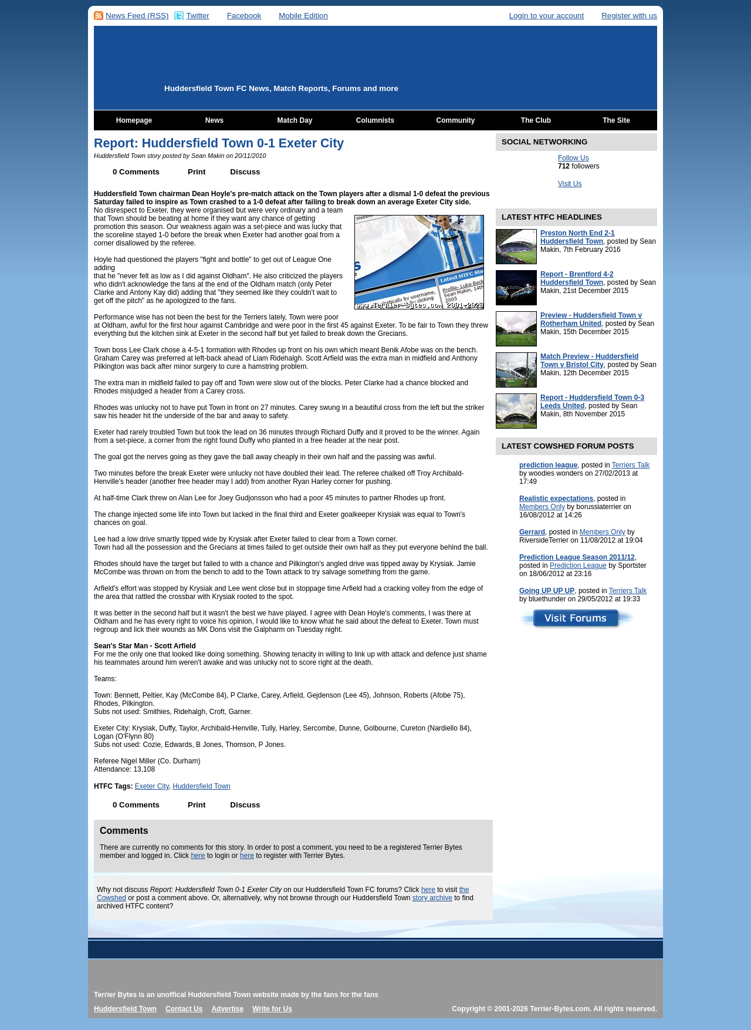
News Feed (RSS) (137, 15)
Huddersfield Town (201, 786)
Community (456, 120)
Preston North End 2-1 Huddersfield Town (577, 237)
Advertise (227, 1009)
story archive (432, 898)
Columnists (375, 120)
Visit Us (569, 184)
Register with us (629, 15)
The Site (616, 120)
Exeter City (152, 786)
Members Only (542, 507)
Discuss (245, 171)
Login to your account (546, 15)
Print (196, 171)
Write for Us (272, 1009)
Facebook (244, 15)
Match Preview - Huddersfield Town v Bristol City (589, 360)
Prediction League (578, 565)
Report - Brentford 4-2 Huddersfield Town (577, 278)
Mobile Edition (303, 15)
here (198, 855)
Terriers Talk (630, 465)
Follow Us (573, 158)
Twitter (197, 15)
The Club (536, 120)
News (214, 120)
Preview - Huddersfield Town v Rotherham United (591, 319)
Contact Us (183, 1009)
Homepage (134, 120)
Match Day (294, 120)
